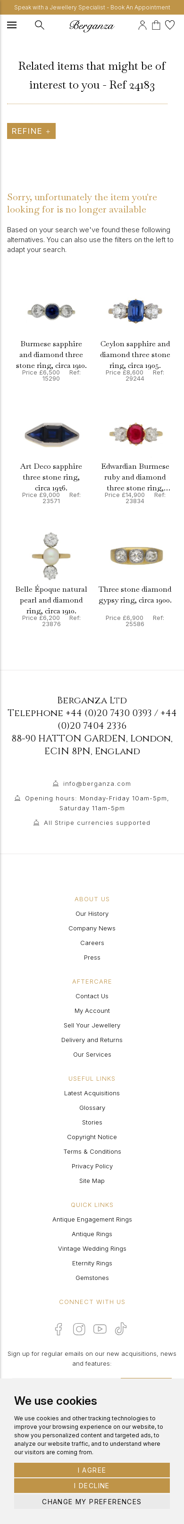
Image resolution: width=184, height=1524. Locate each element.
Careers (92, 942)
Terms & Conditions (92, 1151)
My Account (92, 1010)
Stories (92, 1122)
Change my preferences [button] (92, 1502)
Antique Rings (92, 1234)
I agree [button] (92, 1470)
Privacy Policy (92, 1166)
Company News (92, 928)
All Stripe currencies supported (97, 822)
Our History (92, 913)
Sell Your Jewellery (92, 1025)
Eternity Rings (92, 1263)
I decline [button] (92, 1486)
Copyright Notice (92, 1137)
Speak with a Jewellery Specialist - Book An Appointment (92, 7)
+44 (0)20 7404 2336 (117, 719)
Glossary (92, 1107)
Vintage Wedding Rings (92, 1248)
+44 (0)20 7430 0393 (109, 713)
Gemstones (92, 1277)
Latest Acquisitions (92, 1093)
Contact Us (92, 996)
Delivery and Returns (92, 1039)
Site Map (92, 1180)
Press (92, 957)
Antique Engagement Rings (92, 1219)
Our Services (92, 1054)
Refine (31, 131)
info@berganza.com (97, 783)
